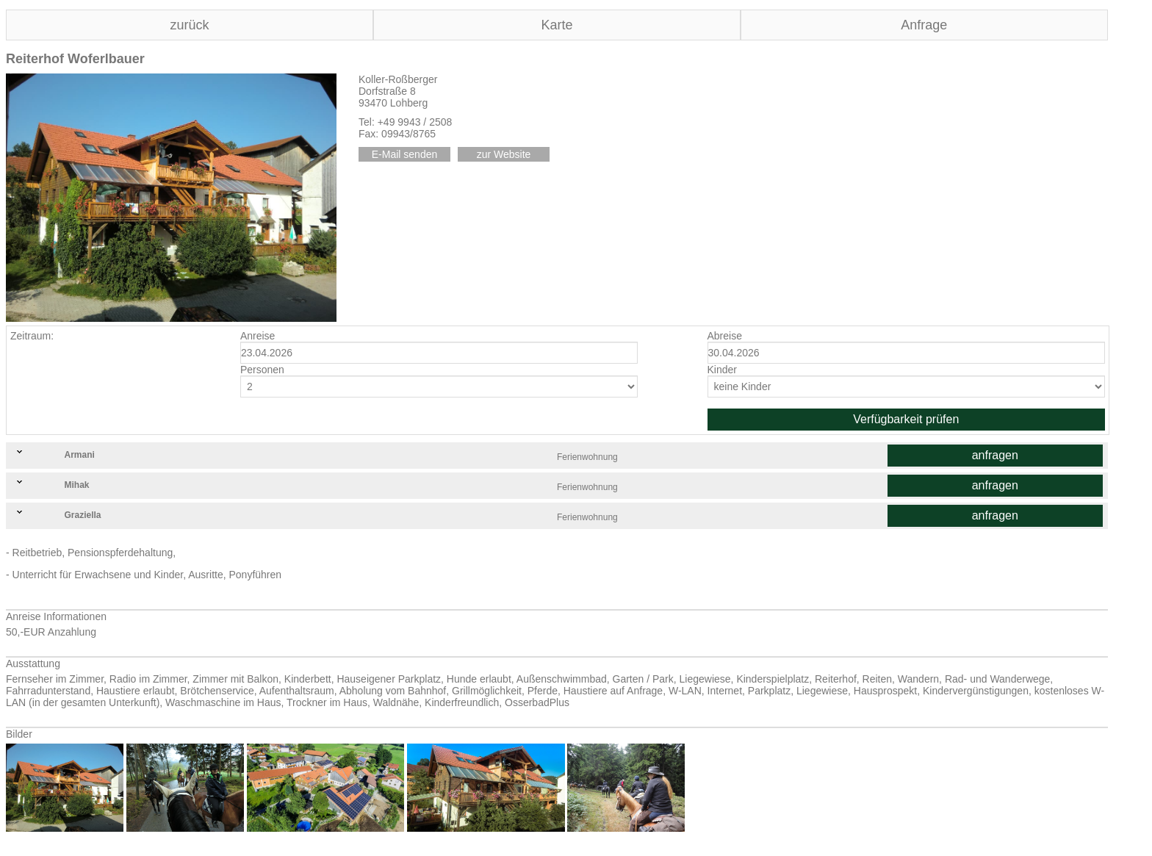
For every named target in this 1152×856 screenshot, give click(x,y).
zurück (189, 25)
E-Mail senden (405, 154)
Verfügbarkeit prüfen (906, 419)
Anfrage (924, 25)
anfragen (995, 455)
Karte (556, 25)
